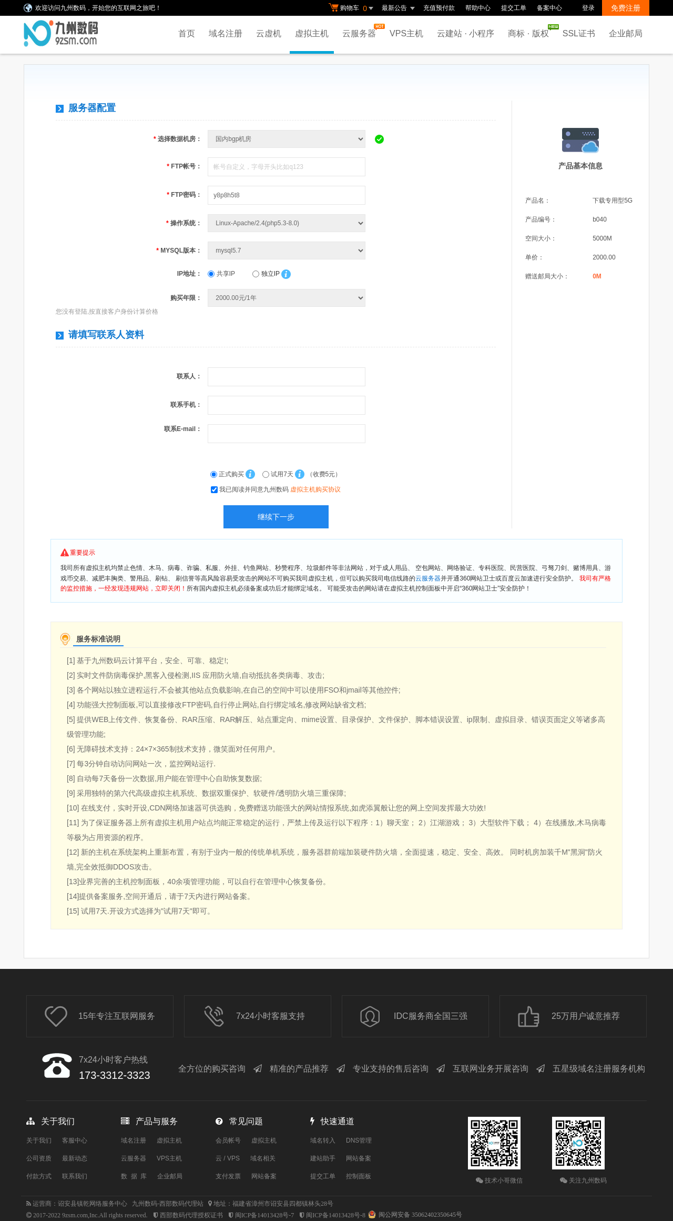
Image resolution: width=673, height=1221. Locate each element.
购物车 (352, 8)
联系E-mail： (183, 429)
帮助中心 (478, 8)
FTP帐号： (184, 166)
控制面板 (358, 1176)
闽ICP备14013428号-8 (335, 1215)
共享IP (221, 273)
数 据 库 (134, 1176)
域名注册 (225, 33)
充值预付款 (439, 8)
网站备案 (264, 1176)
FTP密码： (184, 194)
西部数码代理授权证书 (191, 1215)
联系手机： (186, 404)
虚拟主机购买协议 (315, 489)
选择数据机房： (178, 139)
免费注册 (625, 8)
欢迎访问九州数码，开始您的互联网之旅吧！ (98, 8)
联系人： (189, 376)
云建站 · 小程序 (465, 33)
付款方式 (39, 1176)
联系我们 (74, 1176)
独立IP (265, 273)
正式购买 (228, 474)
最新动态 (74, 1158)
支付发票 (228, 1176)
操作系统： (184, 223)
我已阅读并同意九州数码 (280, 489)
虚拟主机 (312, 33)
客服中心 (74, 1140)
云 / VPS (228, 1158)
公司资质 (39, 1158)
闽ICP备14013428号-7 (264, 1215)
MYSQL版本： (179, 250)
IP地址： (189, 273)
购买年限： (186, 298)
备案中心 (549, 8)
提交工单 (513, 8)
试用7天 (278, 474)
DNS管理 (359, 1140)
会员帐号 (228, 1140)
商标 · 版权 (531, 31)
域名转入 (322, 1140)
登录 (588, 8)
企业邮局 (626, 33)
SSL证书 (579, 33)
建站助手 (322, 1158)
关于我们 (39, 1140)
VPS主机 (406, 33)
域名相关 (263, 1158)
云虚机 (268, 33)
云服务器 (361, 31)
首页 (186, 33)
